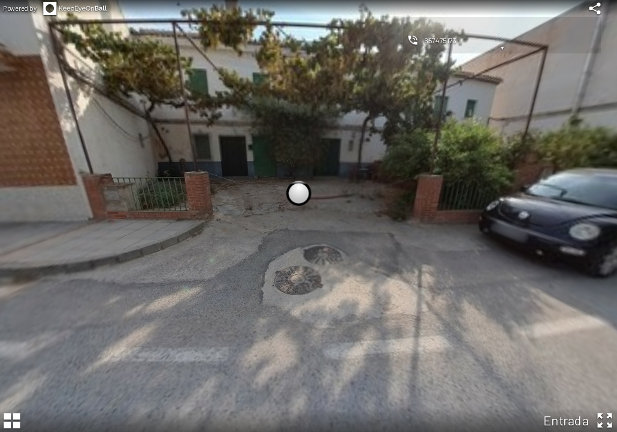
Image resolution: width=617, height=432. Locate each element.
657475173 (440, 40)
